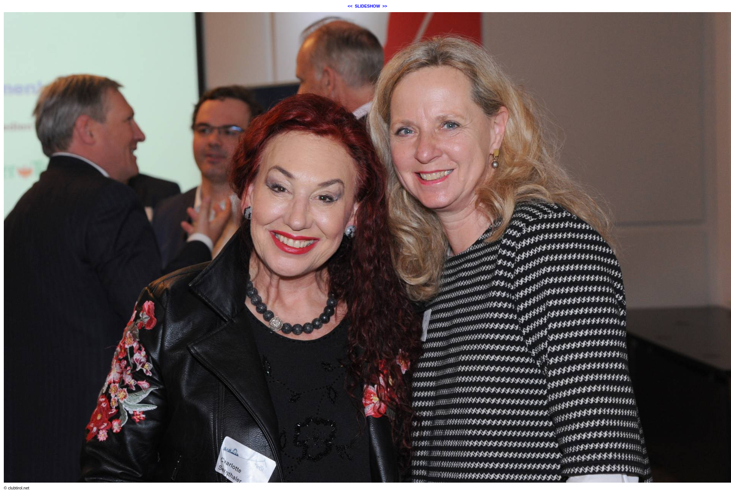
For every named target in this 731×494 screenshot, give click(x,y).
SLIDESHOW (367, 6)
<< (350, 6)
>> (384, 6)
